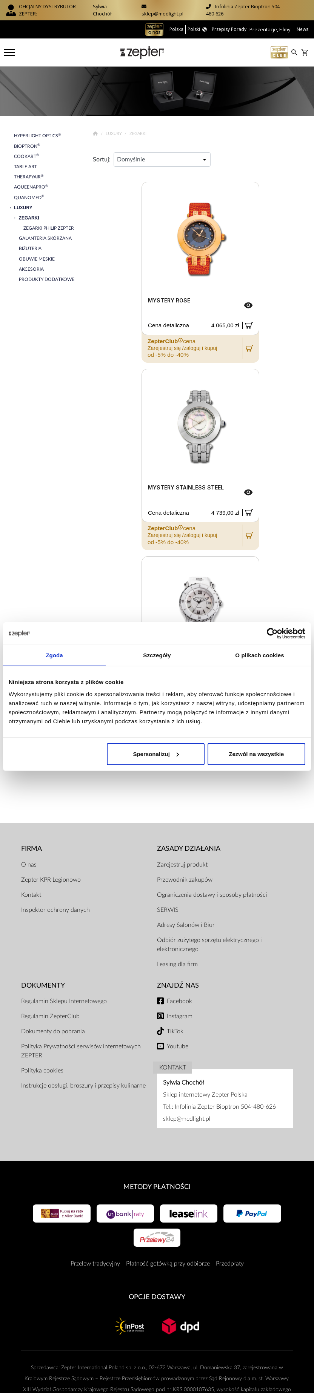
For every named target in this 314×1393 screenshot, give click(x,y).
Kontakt (31, 895)
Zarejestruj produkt (182, 865)
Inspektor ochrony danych (55, 910)
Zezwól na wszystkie (256, 753)
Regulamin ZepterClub (50, 1016)
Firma (31, 848)
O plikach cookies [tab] (259, 655)
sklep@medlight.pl (162, 13)
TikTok (175, 1031)
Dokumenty (43, 985)
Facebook (179, 1001)
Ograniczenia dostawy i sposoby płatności (212, 895)
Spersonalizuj (156, 753)
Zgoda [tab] (54, 655)
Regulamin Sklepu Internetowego (64, 1001)
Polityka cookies (42, 1071)
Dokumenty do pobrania (53, 1031)
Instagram (179, 1016)
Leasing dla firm (177, 964)
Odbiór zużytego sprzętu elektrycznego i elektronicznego (209, 944)
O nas (29, 865)
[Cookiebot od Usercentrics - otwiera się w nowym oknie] (272, 633)
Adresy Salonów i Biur (186, 925)
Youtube (177, 1046)
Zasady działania (188, 848)
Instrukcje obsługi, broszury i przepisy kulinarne (83, 1086)
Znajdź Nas (178, 985)
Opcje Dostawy (157, 1297)
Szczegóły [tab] (157, 655)
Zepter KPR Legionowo (51, 880)
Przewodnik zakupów (184, 880)
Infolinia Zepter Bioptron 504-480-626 (225, 1107)
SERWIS (168, 910)
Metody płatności (157, 1187)
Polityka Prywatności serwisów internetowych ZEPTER (81, 1051)
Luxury (114, 134)
